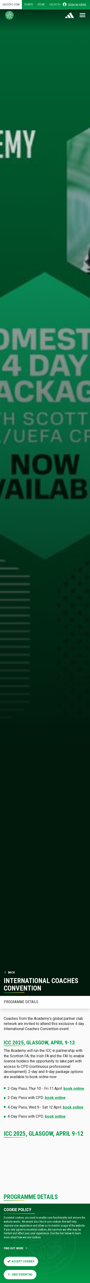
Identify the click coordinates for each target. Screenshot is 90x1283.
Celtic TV (54, 4)
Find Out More (16, 1248)
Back (9, 972)
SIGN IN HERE (74, 5)
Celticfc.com (11, 4)
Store (41, 4)
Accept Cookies (21, 1261)
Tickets (28, 4)
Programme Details (21, 1002)
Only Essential (20, 1274)
